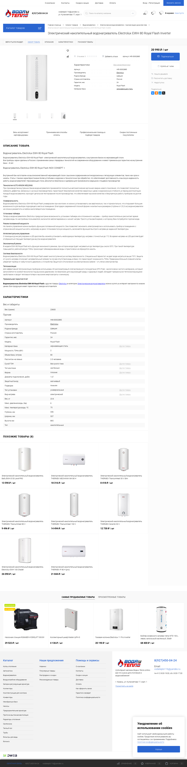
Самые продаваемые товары (78, 597)
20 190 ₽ (102, 643)
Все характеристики (121, 65)
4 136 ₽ (56, 643)
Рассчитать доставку (161, 78)
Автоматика (7, 671)
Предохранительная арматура (14, 711)
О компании (50, 3)
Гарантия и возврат (83, 693)
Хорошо (158, 749)
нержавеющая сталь (125, 89)
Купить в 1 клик (166, 66)
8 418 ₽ (123, 485)
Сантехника (7, 724)
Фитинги (6, 742)
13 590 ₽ (25, 485)
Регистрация (154, 3)
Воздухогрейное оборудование (15, 680)
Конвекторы (8, 698)
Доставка (99, 3)
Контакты (65, 3)
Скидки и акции (82, 3)
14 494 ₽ (74, 531)
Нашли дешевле (159, 74)
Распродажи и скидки (47, 676)
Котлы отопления (9, 667)
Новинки (42, 667)
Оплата (112, 3)
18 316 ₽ (74, 485)
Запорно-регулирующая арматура (16, 685)
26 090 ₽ (25, 576)
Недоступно (157, 83)
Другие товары (125, 347)
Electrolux (120, 73)
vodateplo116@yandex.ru (167, 669)
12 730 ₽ (123, 531)
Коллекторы (8, 689)
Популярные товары (47, 671)
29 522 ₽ (12, 643)
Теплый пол (7, 729)
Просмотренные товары (111, 597)
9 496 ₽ (25, 531)
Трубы (5, 733)
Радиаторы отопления (11, 720)
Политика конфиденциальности (88, 698)
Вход (145, 3)
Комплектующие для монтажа (15, 693)
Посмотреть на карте (124, 687)
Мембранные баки (10, 702)
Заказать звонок (173, 3)
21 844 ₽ (74, 576)
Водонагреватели (9, 676)
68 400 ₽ (147, 643)
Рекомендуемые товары (49, 680)
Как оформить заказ (84, 689)
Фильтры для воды (10, 738)
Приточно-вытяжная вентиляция (15, 715)
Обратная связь (12, 763)
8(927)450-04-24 (32, 763)
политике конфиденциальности (150, 742)
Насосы (6, 707)
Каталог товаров (24, 28)
